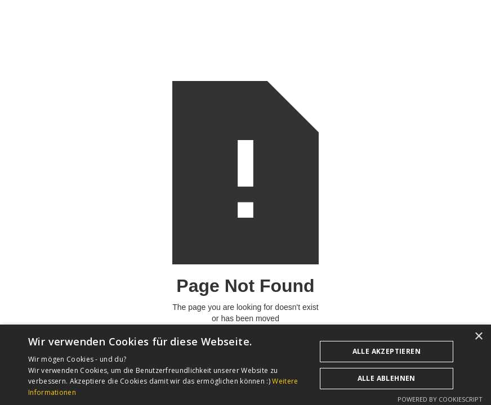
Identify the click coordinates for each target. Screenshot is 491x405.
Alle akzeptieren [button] (386, 351)
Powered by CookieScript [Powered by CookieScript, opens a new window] (440, 399)
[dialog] (245, 365)
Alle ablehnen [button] (387, 378)
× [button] (478, 336)
